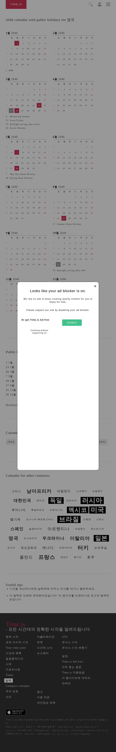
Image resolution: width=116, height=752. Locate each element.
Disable (72, 322)
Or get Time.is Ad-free (35, 319)
